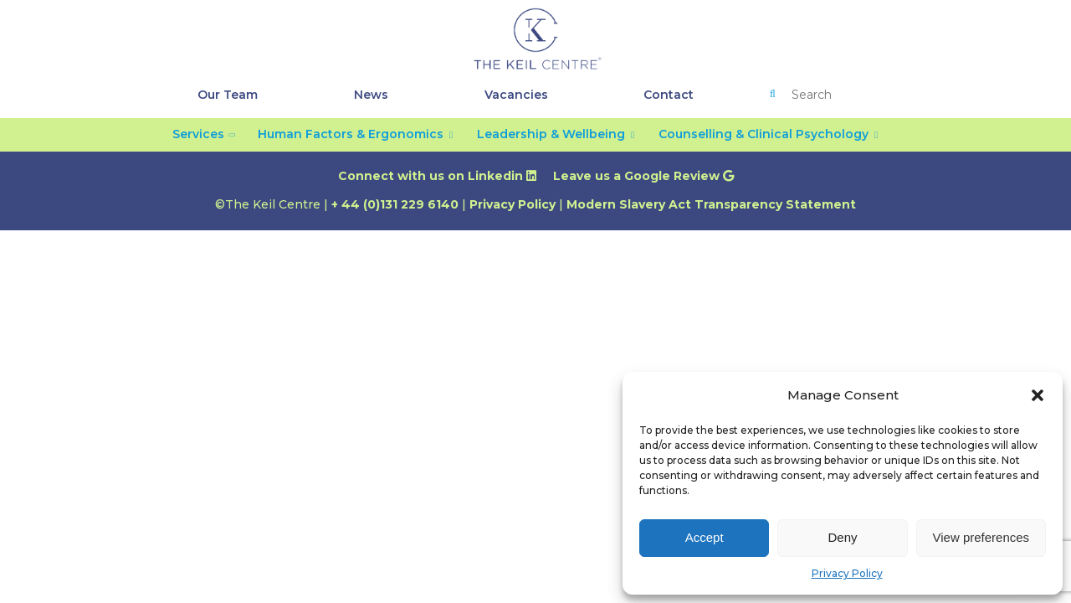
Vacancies (516, 94)
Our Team (227, 94)
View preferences (981, 537)
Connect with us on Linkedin (437, 175)
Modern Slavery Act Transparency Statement (711, 204)
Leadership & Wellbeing (551, 134)
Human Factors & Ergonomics (350, 134)
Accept (704, 537)
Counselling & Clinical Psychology (763, 134)
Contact (668, 94)
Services (198, 134)
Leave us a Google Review (643, 175)
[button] (1037, 395)
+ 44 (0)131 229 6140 (395, 204)
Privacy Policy (847, 573)
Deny (842, 537)
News (371, 94)
